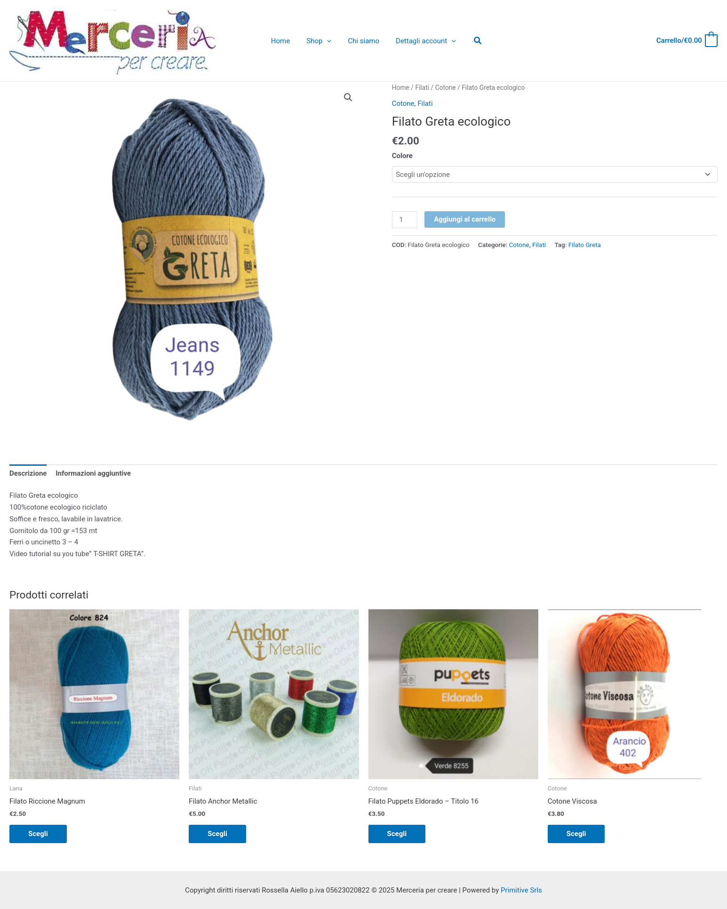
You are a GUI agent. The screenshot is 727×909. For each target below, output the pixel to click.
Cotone (445, 87)
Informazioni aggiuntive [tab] (93, 473)
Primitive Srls (521, 890)
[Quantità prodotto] (404, 219)
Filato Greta (584, 244)
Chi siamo (362, 41)
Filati (422, 87)
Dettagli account (422, 40)
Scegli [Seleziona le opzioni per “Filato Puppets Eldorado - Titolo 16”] (397, 833)
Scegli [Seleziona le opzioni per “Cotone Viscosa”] (576, 833)
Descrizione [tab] (28, 473)
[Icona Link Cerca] (473, 41)
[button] (348, 97)
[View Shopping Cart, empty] (686, 40)
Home (283, 41)
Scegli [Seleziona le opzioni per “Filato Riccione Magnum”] (38, 833)
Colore (402, 156)
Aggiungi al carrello (464, 219)
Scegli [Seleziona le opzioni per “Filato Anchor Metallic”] (217, 833)
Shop (320, 40)
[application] (328, 40)
